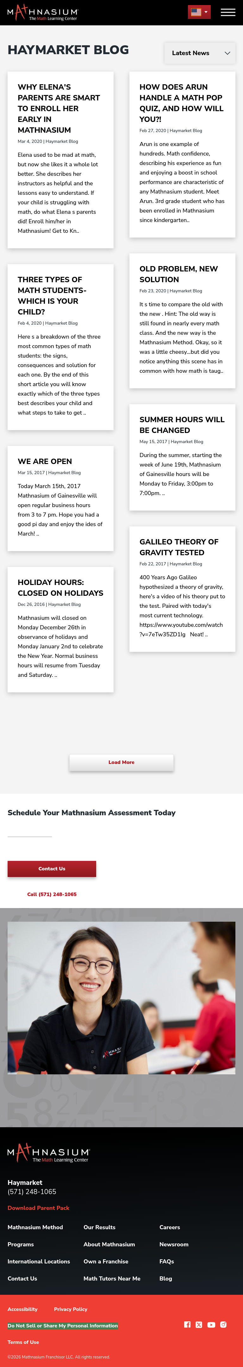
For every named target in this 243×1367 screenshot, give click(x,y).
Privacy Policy (70, 1309)
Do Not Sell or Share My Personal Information (63, 1325)
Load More (121, 762)
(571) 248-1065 (32, 1191)
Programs (21, 1244)
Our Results (99, 1227)
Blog (165, 1278)
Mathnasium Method (35, 1227)
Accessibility (23, 1309)
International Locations (39, 1261)
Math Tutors (112, 1278)
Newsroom (174, 1244)
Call (52, 894)
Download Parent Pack (38, 1208)
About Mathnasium (109, 1244)
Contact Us (52, 868)
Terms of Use (23, 1342)
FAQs (166, 1261)
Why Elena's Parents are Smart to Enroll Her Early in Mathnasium (59, 108)
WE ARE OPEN (45, 461)
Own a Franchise (106, 1261)
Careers (169, 1227)
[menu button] (199, 12)
